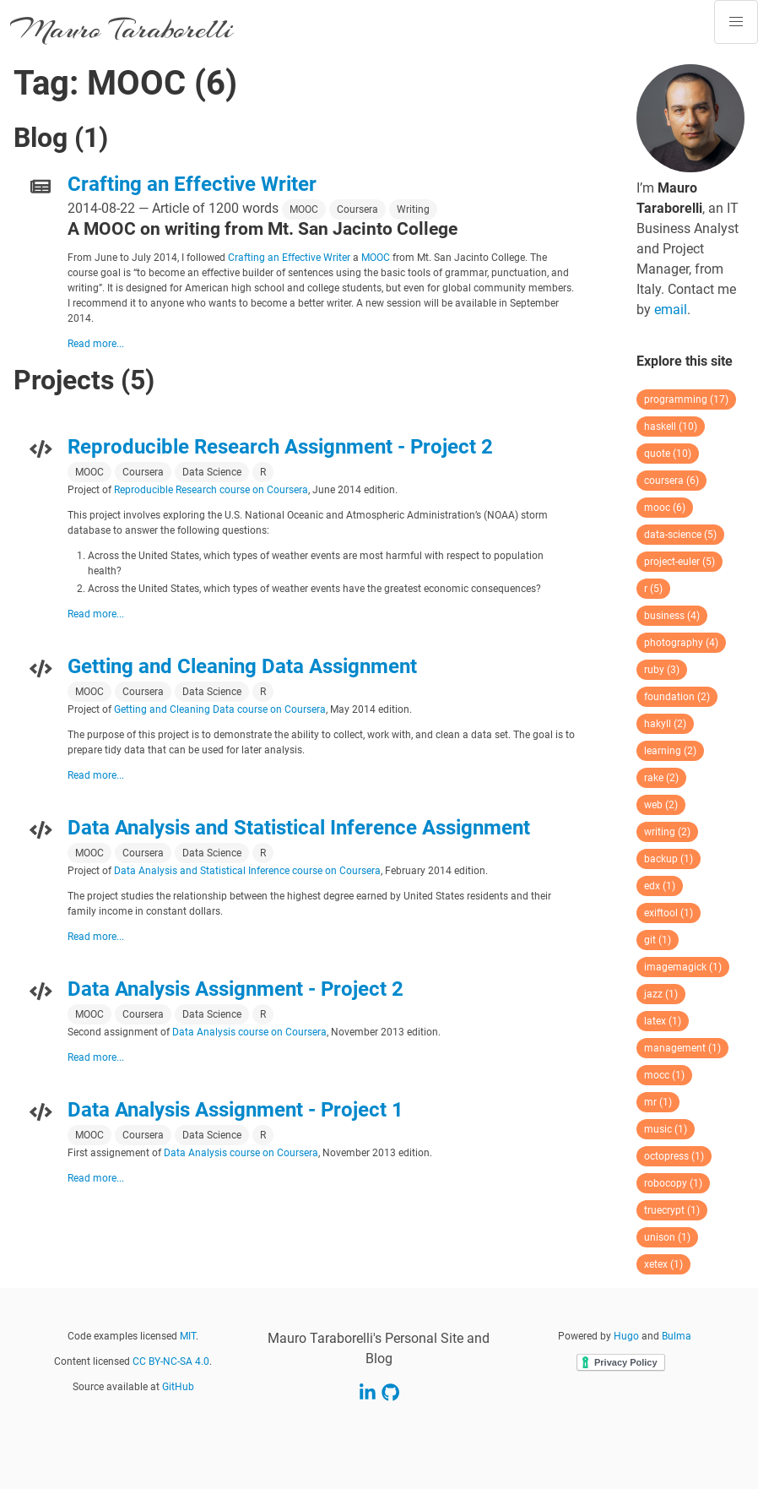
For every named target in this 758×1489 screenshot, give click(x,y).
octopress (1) (674, 1156)
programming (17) (686, 399)
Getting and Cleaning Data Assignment (242, 666)
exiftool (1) (668, 913)
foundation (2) (677, 697)
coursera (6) (671, 480)
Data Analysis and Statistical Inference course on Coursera (247, 871)
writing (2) (667, 832)
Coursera (357, 209)
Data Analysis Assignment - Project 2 (235, 989)
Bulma (676, 1336)
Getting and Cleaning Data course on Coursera (220, 709)
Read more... (96, 344)
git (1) (657, 940)
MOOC (304, 209)
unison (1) (667, 1237)
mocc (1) (664, 1075)
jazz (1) (661, 994)
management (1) (682, 1048)
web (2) (661, 805)
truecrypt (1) (672, 1210)
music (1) (665, 1129)
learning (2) (670, 751)
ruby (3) (661, 670)
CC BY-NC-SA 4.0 (171, 1361)
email (670, 310)
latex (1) (662, 1021)
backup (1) (668, 859)
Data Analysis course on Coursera (249, 1032)
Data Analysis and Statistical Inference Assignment (299, 828)
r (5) (653, 589)
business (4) (672, 616)
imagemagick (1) (683, 967)
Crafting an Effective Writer (192, 184)
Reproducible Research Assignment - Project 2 (280, 447)
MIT (188, 1336)
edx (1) (659, 886)
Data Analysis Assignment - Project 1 (235, 1110)
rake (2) (661, 778)
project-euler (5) (679, 562)
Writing (413, 209)
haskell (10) (670, 426)
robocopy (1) (673, 1183)
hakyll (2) (665, 724)
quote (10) (667, 453)
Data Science (211, 472)
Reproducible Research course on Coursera (211, 490)
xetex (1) (663, 1264)
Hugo (626, 1336)
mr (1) (658, 1102)
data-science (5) (680, 535)
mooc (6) (664, 508)
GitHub (178, 1387)
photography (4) (681, 643)
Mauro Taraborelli (121, 29)
